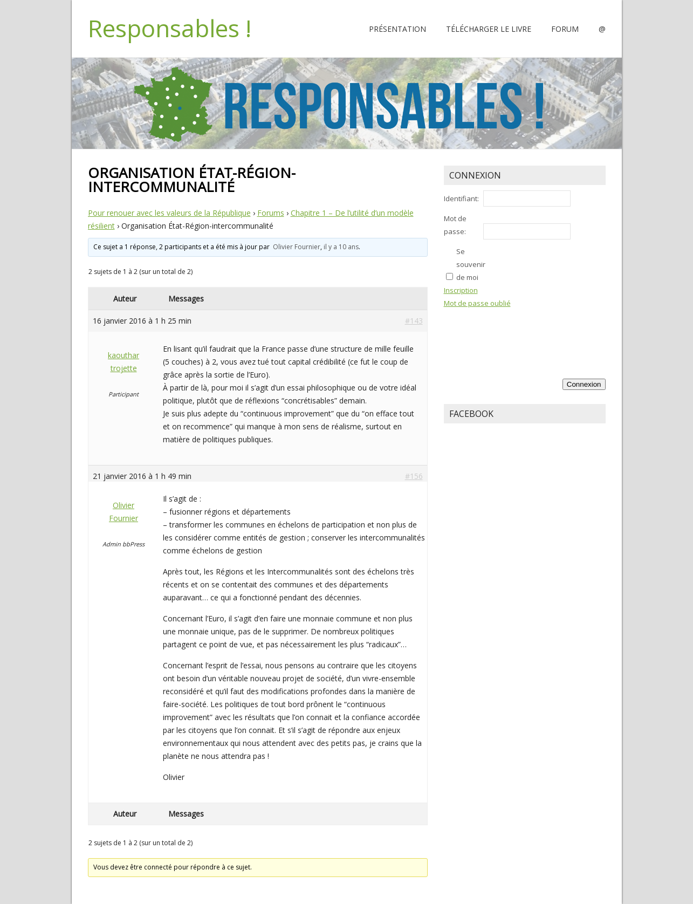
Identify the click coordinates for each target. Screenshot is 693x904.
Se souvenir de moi (470, 264)
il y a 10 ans (341, 246)
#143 (414, 321)
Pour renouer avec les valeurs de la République (169, 213)
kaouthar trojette (123, 361)
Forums (270, 213)
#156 (414, 476)
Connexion (584, 384)
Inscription (461, 290)
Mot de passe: (455, 225)
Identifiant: (461, 198)
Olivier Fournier (296, 246)
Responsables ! (169, 28)
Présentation (397, 29)
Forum (565, 29)
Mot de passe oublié (477, 303)
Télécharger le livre (488, 29)
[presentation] (561, 333)
